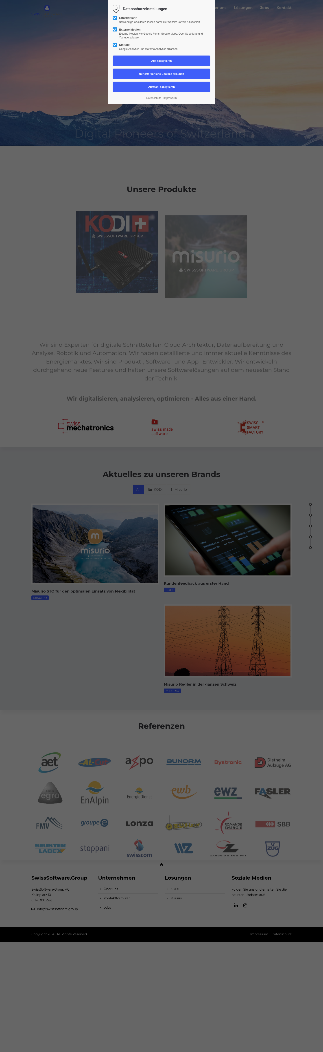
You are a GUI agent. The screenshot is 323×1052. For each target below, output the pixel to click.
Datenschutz (153, 98)
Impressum (170, 98)
